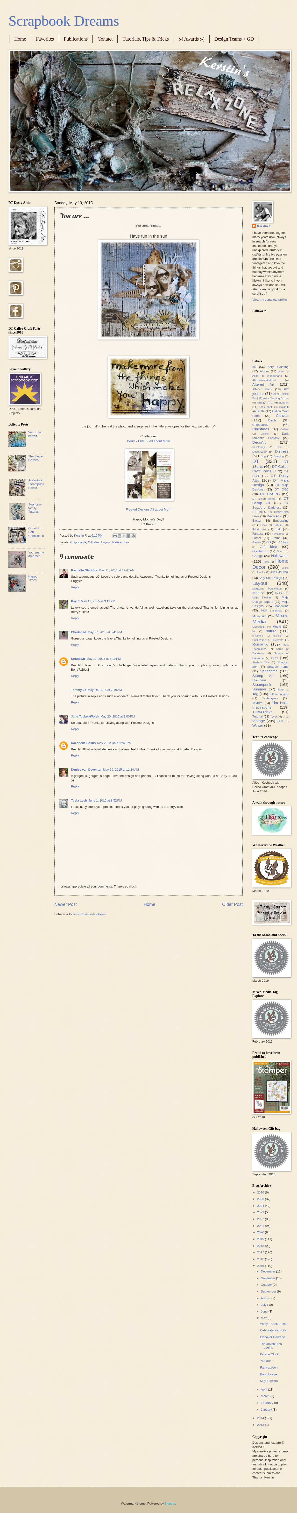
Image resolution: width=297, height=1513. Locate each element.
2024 (261, 1206)
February (267, 1403)
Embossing (281, 520)
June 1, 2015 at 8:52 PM (105, 800)
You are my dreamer (36, 554)
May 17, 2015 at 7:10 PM (103, 659)
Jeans (285, 568)
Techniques (270, 698)
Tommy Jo (78, 690)
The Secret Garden (35, 458)
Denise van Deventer (86, 769)
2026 (261, 1192)
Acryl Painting (278, 367)
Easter (256, 520)
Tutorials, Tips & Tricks (145, 39)
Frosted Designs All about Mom (148, 509)
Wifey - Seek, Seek (273, 1324)
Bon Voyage (268, 1374)
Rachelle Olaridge (84, 570)
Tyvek (273, 716)
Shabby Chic (260, 662)
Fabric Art (259, 529)
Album (264, 371)
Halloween (280, 556)
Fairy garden (268, 1367)
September (269, 1291)
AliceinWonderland (264, 380)
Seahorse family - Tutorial (35, 508)
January (267, 1409)
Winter (257, 725)
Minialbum (259, 616)
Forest (256, 538)
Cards (272, 420)
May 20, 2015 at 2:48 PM (114, 743)
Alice (280, 371)
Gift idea (93, 542)
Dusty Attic (274, 516)
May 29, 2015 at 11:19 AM (121, 769)
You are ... (267, 1361)
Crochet (265, 434)
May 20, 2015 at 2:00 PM (117, 716)
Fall (278, 529)
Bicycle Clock (269, 1354)
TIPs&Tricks (262, 712)
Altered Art (263, 384)
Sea (126, 542)
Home (20, 39)
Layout (106, 542)
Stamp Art (263, 676)
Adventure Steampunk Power (36, 484)
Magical (258, 593)
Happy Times (32, 578)
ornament (257, 635)
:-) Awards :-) (192, 39)
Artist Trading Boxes (276, 398)
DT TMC (257, 512)
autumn (284, 402)
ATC (270, 402)
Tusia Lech (79, 800)
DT (255, 461)
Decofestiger (259, 447)
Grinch (280, 551)
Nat (254, 631)
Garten (256, 542)
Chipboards (78, 542)
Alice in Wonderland (267, 375)
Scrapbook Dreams (63, 21)
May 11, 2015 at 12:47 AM (117, 570)
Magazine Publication (267, 588)
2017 (261, 1252)
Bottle (261, 411)
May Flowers (269, 1381)
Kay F (75, 601)
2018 (261, 1246)
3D (254, 367)
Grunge (257, 556)
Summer (259, 689)
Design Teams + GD (234, 39)
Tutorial (257, 716)
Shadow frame (278, 666)
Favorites (45, 39)
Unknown (78, 659)
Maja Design (261, 597)
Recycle (278, 640)
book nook (266, 406)
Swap (280, 689)
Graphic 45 (260, 551)
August (266, 1298)
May (264, 1318)
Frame (276, 538)
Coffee (284, 429)
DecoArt (259, 442)
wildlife (280, 721)
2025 (261, 1199)
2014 (261, 1418)
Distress (282, 451)
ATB (259, 402)
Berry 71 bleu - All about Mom (148, 441)
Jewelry (261, 572)
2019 (261, 1239)
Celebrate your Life (273, 1330)
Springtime (269, 671)
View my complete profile (269, 299)
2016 (261, 1259)
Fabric (278, 525)
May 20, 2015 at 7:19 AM (105, 690)
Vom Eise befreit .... (34, 434)
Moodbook (258, 626)
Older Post (232, 904)
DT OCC (282, 489)
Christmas (260, 429)
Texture (257, 703)
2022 (261, 1219)
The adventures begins (271, 1345)
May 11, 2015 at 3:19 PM (98, 601)
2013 (261, 1425)
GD (268, 542)
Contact (105, 39)
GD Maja (284, 542)
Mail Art (279, 593)
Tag (255, 694)
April (264, 1389)
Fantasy (257, 533)
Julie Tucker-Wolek (85, 716)
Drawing (279, 456)
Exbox (263, 525)
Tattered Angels (279, 694)
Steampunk (261, 684)
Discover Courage (272, 1337)
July (264, 1305)
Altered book (262, 389)
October (267, 1284)
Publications (76, 39)
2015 (261, 1266)
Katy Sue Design (270, 578)
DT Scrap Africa (263, 498)
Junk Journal (279, 572)
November (268, 1278)
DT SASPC (270, 494)
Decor (279, 447)
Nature (117, 542)
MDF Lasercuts (271, 610)
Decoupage (259, 451)
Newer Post (65, 904)
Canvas (282, 415)
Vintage (258, 721)
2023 (261, 1212)
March (265, 1396)
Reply (75, 587)
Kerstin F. (264, 226)
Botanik (284, 406)
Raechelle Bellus (83, 743)
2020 (261, 1232)
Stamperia (259, 680)
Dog (263, 456)
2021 (261, 1226)
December (268, 1271)
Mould (277, 626)
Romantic (260, 644)
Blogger (170, 1503)
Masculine (282, 606)
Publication (259, 640)
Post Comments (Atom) (89, 914)
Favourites (278, 534)
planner (277, 635)
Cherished (78, 632)
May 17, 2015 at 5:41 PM (105, 632)
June (265, 1311)
